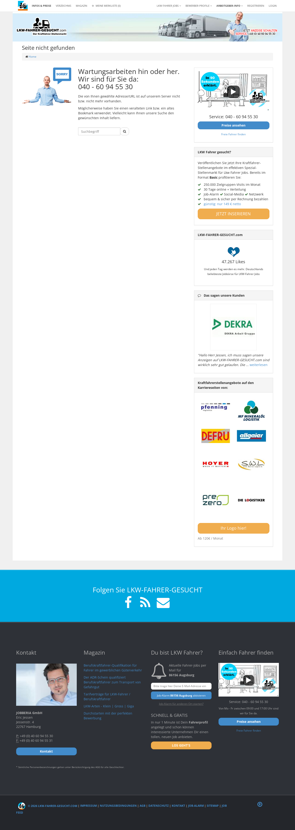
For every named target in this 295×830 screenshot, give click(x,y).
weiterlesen (259, 365)
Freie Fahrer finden (233, 134)
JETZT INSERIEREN (233, 213)
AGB (142, 806)
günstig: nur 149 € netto (222, 204)
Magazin (81, 5)
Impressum (88, 806)
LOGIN (273, 5)
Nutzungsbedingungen (118, 806)
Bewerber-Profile (199, 5)
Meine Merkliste (106, 5)
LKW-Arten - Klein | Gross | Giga (109, 706)
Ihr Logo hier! (233, 528)
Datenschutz (158, 806)
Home (32, 57)
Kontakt (178, 806)
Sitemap (213, 806)
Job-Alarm (196, 806)
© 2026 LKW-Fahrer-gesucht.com (47, 806)
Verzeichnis (63, 5)
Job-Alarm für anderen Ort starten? (181, 704)
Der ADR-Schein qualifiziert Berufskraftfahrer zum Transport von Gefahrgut (112, 682)
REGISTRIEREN (255, 5)
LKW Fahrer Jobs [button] (169, 5)
